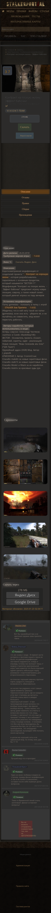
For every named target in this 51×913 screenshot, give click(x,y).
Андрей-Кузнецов (20, 792)
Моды (10, 11)
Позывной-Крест (19, 767)
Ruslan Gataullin (19, 750)
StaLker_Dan (20, 626)
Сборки (25, 209)
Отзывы (25, 197)
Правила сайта (22, 886)
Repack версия (25, 136)
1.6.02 (37, 256)
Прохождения (20, 16)
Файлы (33, 11)
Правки (21, 11)
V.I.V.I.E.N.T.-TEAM (16, 111)
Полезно (21, 631)
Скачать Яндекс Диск (26, 262)
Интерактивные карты (25, 21)
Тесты (36, 16)
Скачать (24, 127)
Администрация (23, 865)
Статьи (44, 11)
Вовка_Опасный (19, 647)
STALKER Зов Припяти (16, 307)
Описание (25, 191)
